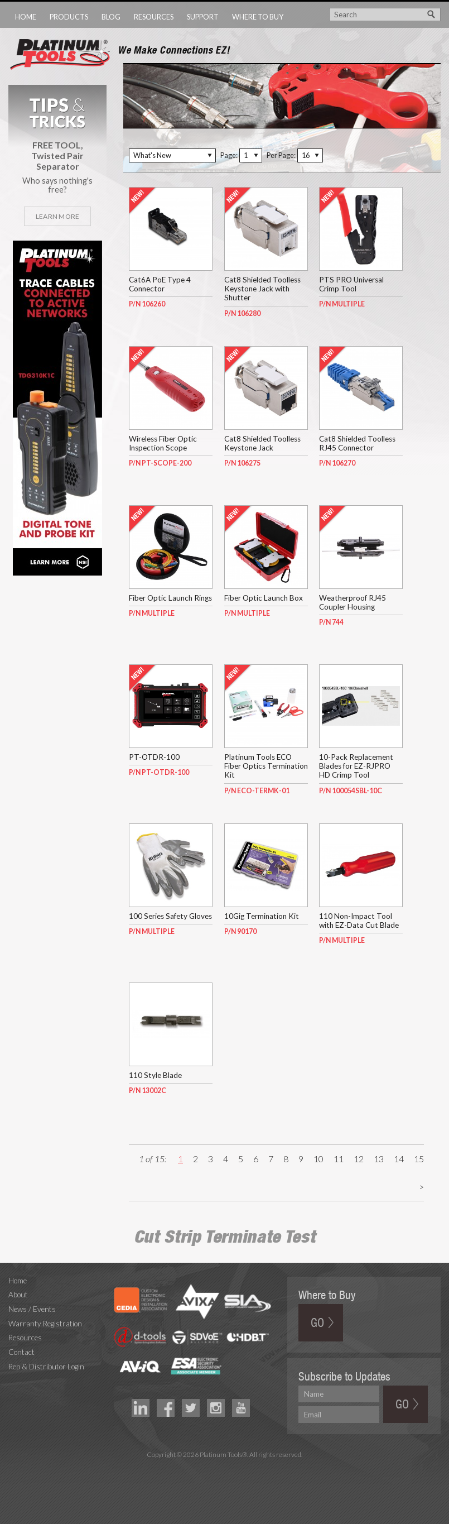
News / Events (32, 1309)
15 (419, 1158)
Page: (229, 155)
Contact (21, 1352)
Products (69, 16)
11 (339, 1158)
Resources (153, 16)
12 (359, 1158)
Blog (111, 16)
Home (25, 16)
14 (399, 1158)
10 (318, 1158)
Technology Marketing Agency (224, 1467)
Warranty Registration (45, 1323)
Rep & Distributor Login (46, 1366)
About (18, 1294)
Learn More (57, 216)
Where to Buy (257, 16)
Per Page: (281, 155)
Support (203, 16)
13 (379, 1158)
